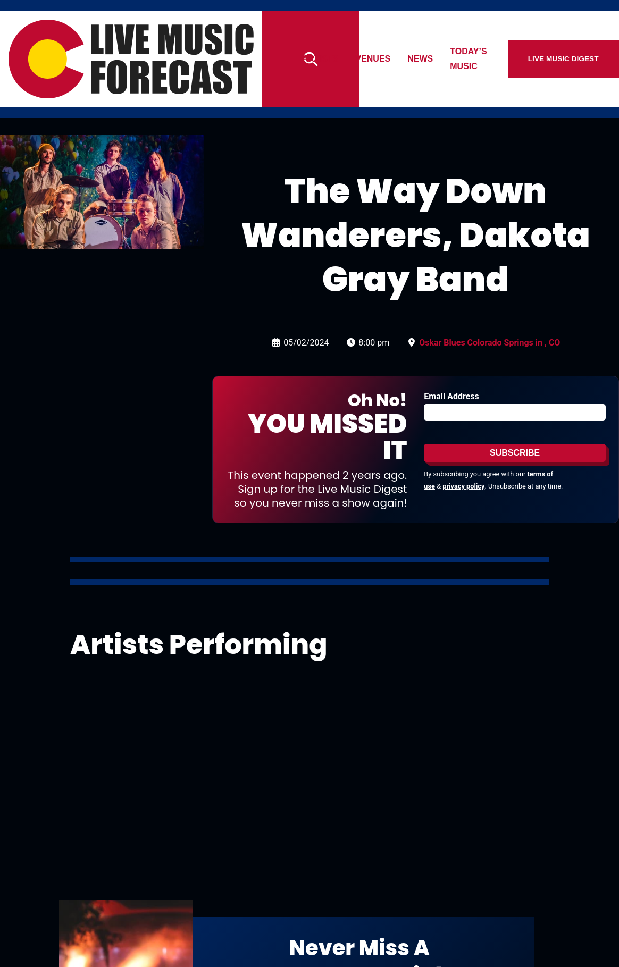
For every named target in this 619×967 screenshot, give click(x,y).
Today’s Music (509, 58)
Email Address (451, 396)
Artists (346, 58)
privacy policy (463, 486)
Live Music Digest (581, 59)
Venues (398, 58)
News (446, 58)
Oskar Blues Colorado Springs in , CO (489, 343)
